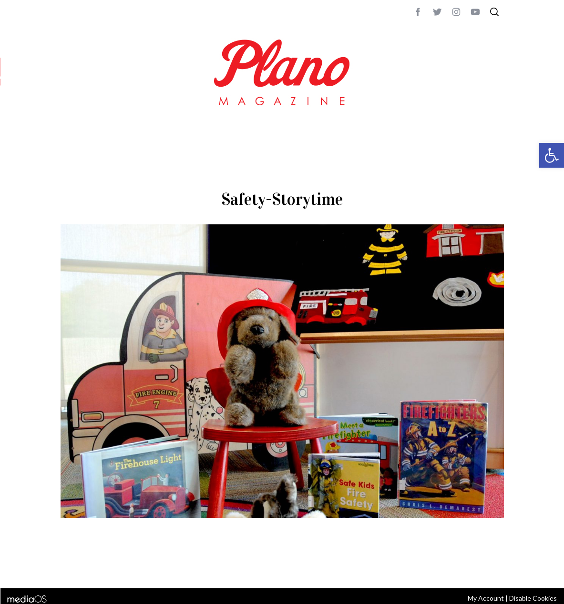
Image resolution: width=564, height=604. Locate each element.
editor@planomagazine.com (346, 568)
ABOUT (71, 568)
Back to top (477, 568)
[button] (551, 155)
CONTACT (99, 568)
